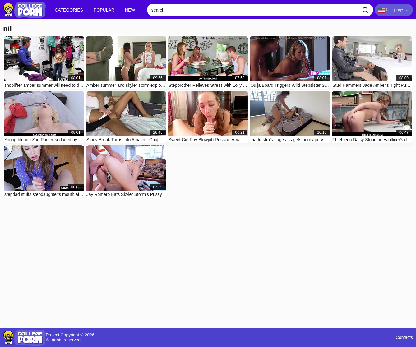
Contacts (404, 337)
